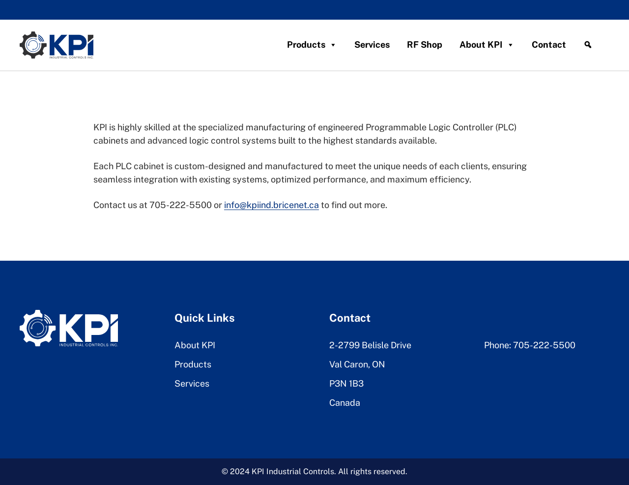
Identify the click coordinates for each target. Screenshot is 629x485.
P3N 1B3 (346, 383)
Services (372, 44)
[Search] (587, 45)
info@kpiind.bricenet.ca (271, 205)
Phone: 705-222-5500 (529, 345)
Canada (344, 402)
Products (312, 45)
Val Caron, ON (357, 364)
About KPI (487, 45)
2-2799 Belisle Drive (370, 345)
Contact (549, 44)
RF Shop (424, 44)
